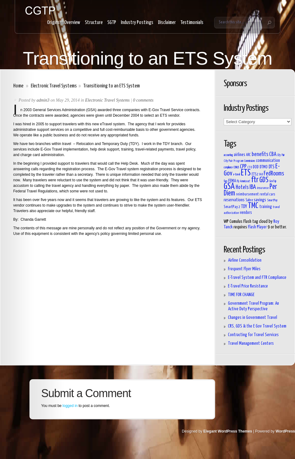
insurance (263, 188)
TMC (253, 206)
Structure (94, 22)
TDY (244, 206)
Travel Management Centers (251, 343)
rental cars (267, 194)
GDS (264, 180)
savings (260, 200)
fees (225, 181)
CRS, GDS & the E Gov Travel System (257, 326)
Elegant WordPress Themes (227, 431)
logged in (70, 406)
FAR (261, 174)
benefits (260, 154)
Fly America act (243, 181)
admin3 (43, 100)
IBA (253, 187)
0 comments (143, 100)
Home (18, 86)
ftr (254, 180)
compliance (228, 167)
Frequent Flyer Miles (244, 269)
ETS (246, 173)
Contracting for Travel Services (253, 334)
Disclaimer (167, 22)
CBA (273, 154)
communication (268, 160)
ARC (248, 155)
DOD (256, 167)
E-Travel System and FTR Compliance (257, 277)
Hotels (242, 187)
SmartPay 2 (232, 207)
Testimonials (191, 22)
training (265, 207)
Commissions (249, 161)
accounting (228, 155)
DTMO (264, 167)
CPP (243, 167)
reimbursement (247, 194)
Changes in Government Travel (252, 317)
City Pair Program (233, 161)
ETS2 (255, 174)
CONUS (236, 167)
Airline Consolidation (245, 260)
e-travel (236, 174)
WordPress (285, 431)
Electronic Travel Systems (54, 86)
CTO (249, 167)
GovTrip (272, 181)
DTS (271, 166)
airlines (239, 154)
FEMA (232, 181)
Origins (53, 22)
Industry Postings (137, 22)
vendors (246, 213)
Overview (72, 22)
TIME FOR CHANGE (241, 294)
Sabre (249, 200)
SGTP (111, 22)
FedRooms (274, 174)
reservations (234, 200)
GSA (229, 187)
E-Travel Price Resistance (248, 286)
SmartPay (272, 200)
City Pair (281, 155)
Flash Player (257, 227)
